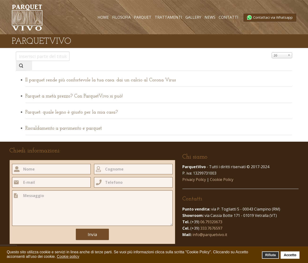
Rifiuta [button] (270, 255)
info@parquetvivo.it (209, 234)
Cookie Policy (221, 179)
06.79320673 (211, 221)
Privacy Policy (194, 179)
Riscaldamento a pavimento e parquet (63, 128)
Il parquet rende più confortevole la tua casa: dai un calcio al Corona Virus (100, 80)
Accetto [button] (290, 255)
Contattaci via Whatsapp (272, 17)
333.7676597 (211, 228)
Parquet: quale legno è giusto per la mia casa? (71, 112)
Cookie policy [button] (68, 256)
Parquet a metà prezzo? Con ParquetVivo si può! (74, 96)
